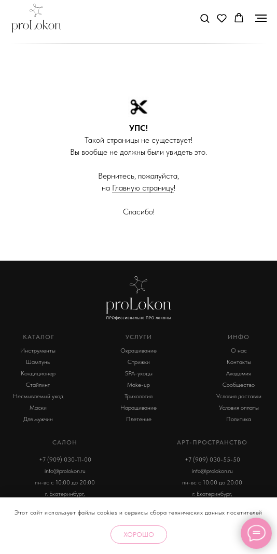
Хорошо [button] (138, 534)
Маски (38, 407)
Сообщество (239, 384)
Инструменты (38, 350)
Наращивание (138, 407)
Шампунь (38, 362)
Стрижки (139, 362)
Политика (238, 419)
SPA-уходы (139, 373)
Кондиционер (38, 373)
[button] (205, 18)
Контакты (239, 362)
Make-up (138, 384)
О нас (239, 350)
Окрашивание (138, 350)
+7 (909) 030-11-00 (65, 459)
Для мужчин (38, 419)
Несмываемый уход (38, 396)
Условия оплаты (239, 407)
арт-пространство (212, 442)
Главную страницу (143, 188)
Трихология (138, 396)
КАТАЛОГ (38, 337)
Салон (64, 442)
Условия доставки (238, 396)
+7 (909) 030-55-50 (212, 459)
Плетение (138, 419)
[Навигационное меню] (261, 18)
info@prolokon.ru (65, 471)
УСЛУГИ (139, 337)
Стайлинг (38, 384)
